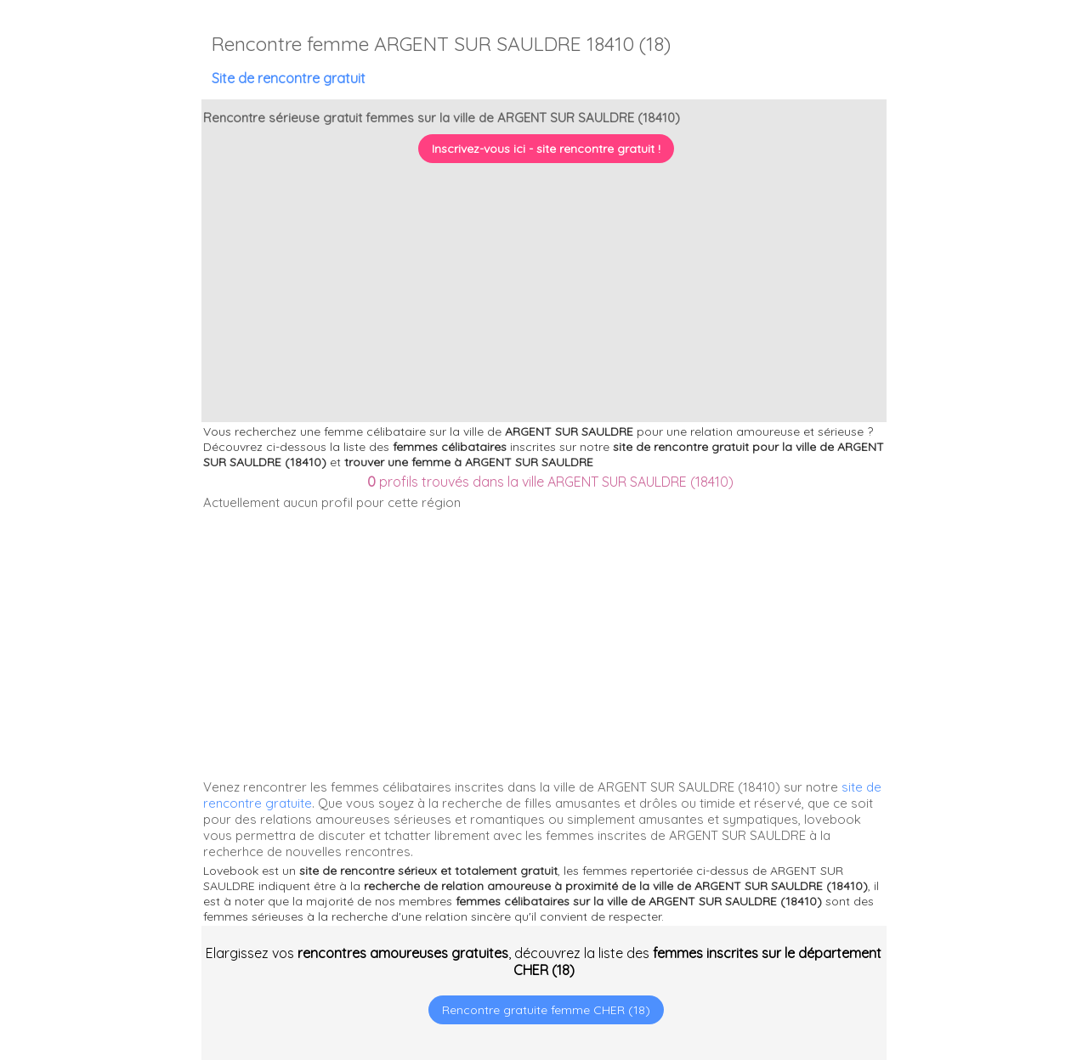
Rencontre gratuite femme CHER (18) (546, 1010)
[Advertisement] (982, 950)
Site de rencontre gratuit (289, 78)
